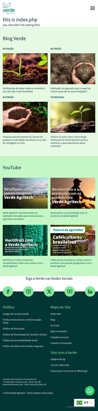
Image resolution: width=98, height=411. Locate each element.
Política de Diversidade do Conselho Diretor (25, 334)
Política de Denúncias (13, 328)
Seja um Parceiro (58, 331)
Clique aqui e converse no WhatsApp (69, 371)
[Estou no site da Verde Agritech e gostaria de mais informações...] (90, 391)
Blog (52, 320)
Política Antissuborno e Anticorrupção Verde (22, 321)
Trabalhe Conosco (59, 337)
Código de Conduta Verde (16, 314)
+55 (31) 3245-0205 (59, 365)
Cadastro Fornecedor (61, 343)
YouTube (54, 325)
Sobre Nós (55, 314)
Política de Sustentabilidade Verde (20, 340)
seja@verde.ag (57, 359)
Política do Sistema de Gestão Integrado (23, 346)
